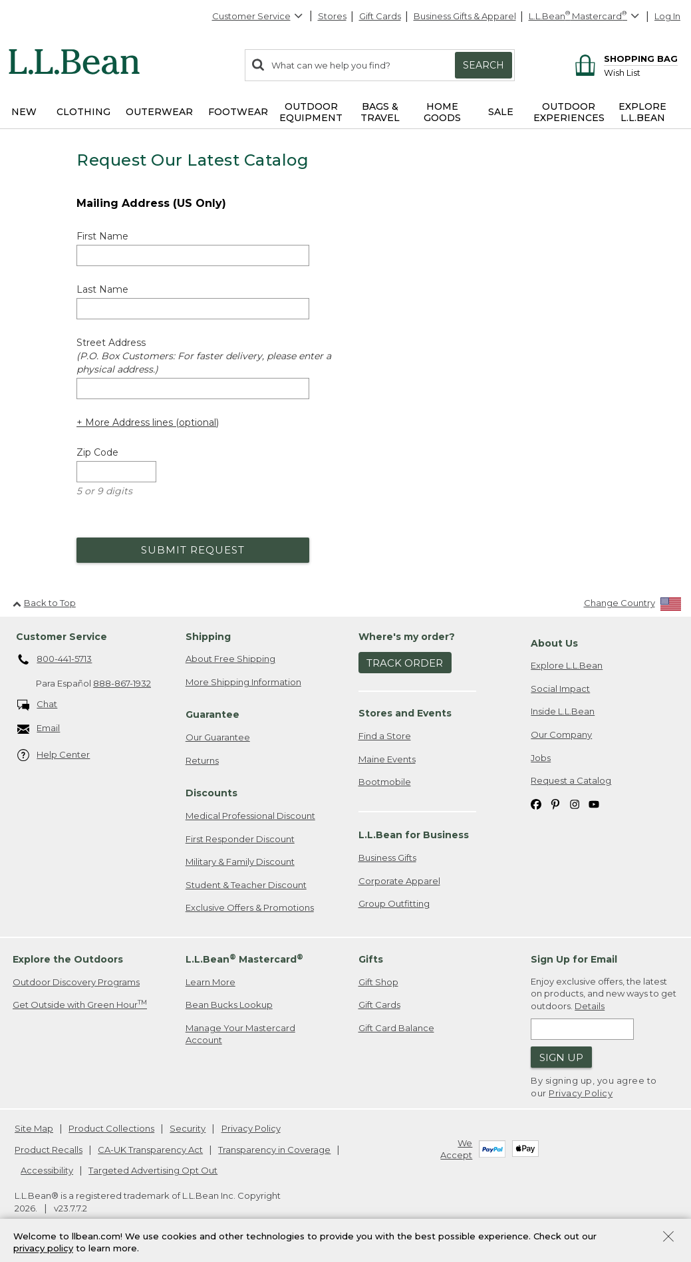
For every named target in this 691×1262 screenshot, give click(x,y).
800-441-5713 (54, 660)
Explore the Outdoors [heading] (68, 959)
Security (188, 1128)
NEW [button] (24, 112)
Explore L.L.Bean (567, 665)
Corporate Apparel (399, 880)
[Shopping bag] (624, 58)
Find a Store (384, 735)
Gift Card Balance (396, 1028)
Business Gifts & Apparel (465, 16)
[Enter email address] (582, 1029)
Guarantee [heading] (212, 714)
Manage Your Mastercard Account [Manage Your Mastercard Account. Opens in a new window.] (240, 1034)
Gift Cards (380, 16)
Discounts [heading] (211, 793)
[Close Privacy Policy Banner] (668, 1237)
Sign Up (561, 1057)
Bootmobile (384, 781)
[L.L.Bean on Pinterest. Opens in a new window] (555, 804)
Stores (332, 16)
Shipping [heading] (208, 637)
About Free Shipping (230, 658)
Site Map (34, 1128)
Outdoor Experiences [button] (569, 112)
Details (590, 1006)
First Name (102, 236)
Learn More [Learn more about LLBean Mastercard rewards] (210, 982)
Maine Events (387, 759)
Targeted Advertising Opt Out (152, 1170)
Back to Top (44, 602)
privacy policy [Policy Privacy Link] (43, 1248)
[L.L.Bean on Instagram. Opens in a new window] (574, 804)
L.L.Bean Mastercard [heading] (244, 959)
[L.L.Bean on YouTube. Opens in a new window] (594, 804)
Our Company (561, 734)
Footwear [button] (238, 112)
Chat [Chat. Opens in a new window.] (37, 705)
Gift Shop (378, 982)
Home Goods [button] (442, 112)
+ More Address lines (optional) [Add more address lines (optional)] (147, 422)
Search (483, 65)
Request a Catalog (571, 780)
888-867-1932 (122, 683)
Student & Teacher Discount (246, 884)
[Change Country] (633, 605)
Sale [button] (500, 112)
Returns (202, 760)
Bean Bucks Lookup (229, 1004)
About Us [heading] (554, 643)
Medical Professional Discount (250, 815)
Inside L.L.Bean (563, 711)
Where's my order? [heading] (406, 637)
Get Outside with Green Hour (80, 1004)
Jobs (541, 757)
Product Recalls (48, 1149)
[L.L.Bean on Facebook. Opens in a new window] (536, 804)
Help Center (53, 755)
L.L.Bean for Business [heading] (413, 835)
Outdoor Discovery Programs (76, 982)
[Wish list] (641, 72)
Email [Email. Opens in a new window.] (39, 728)
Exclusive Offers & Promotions (250, 907)
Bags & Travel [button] (380, 112)
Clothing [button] (83, 112)
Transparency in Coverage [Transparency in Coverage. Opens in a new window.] (274, 1149)
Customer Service (258, 16)
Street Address (203, 356)
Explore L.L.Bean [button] (642, 112)
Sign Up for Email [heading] (574, 959)
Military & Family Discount (240, 861)
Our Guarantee (218, 737)
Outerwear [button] (159, 112)
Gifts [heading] (370, 959)
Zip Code (97, 452)
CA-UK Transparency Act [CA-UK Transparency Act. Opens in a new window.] (150, 1149)
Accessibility (47, 1170)
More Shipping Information (243, 682)
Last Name (102, 289)
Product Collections (111, 1128)
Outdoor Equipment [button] (311, 112)
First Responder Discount (240, 839)
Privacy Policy (581, 1093)
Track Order (404, 663)
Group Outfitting (394, 903)
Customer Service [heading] (61, 637)
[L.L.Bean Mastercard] (585, 16)
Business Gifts (387, 857)
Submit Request (193, 550)
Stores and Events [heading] (405, 713)
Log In (667, 16)
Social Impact (560, 688)
